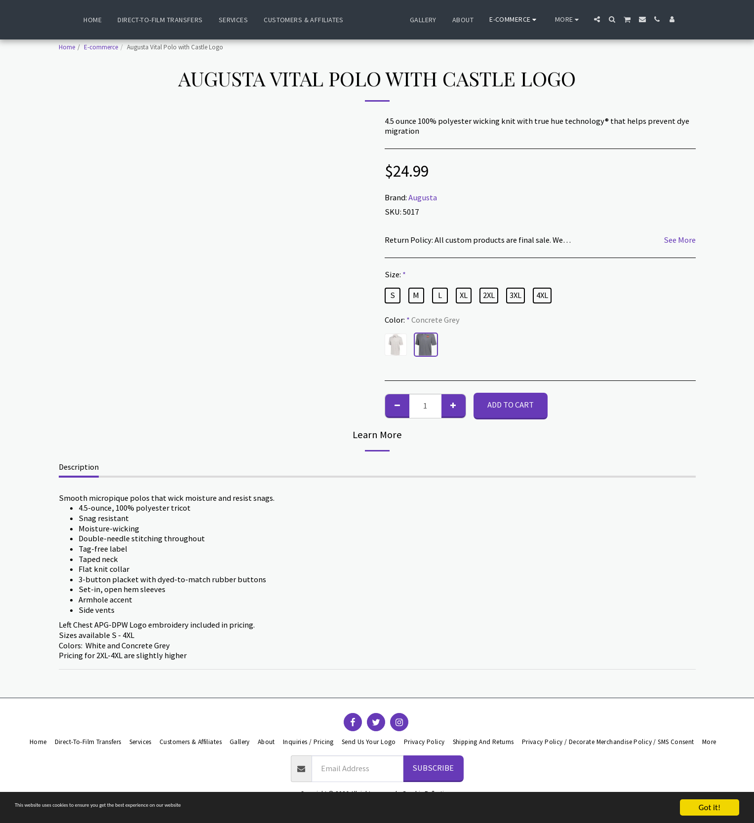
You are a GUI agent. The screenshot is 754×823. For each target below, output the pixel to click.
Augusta (422, 197)
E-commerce (101, 47)
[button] (621, 19)
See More (680, 240)
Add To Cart (510, 405)
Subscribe (433, 768)
